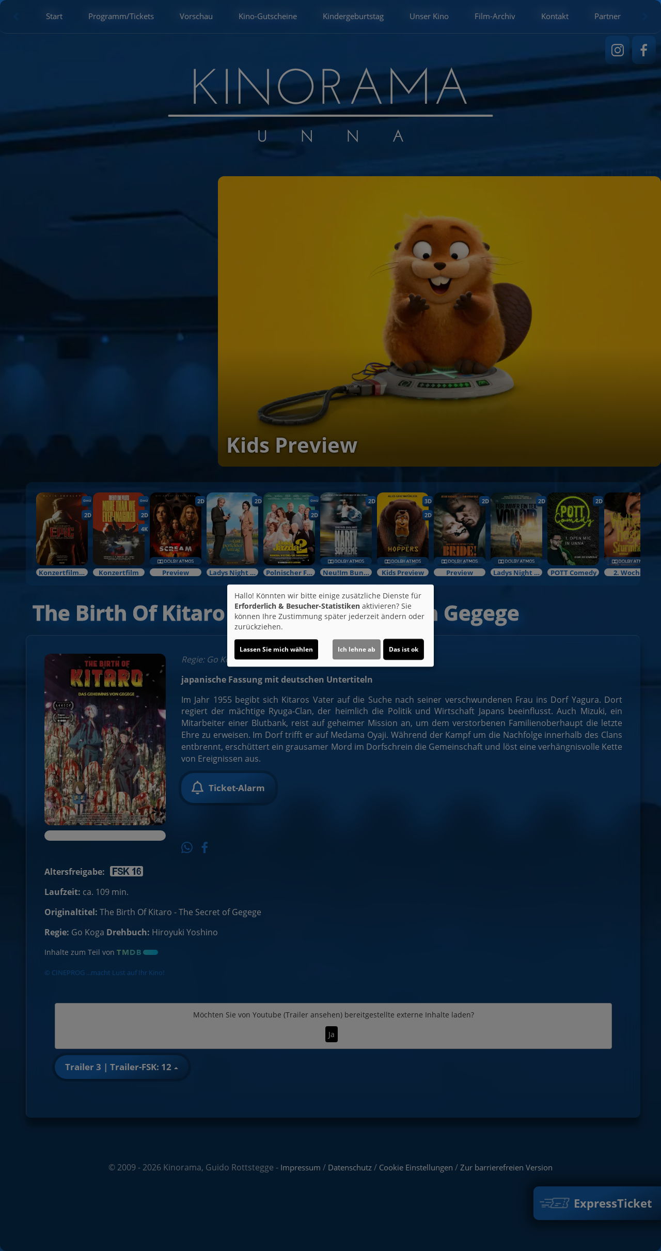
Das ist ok (403, 649)
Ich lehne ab (356, 649)
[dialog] (330, 625)
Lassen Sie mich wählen (276, 649)
